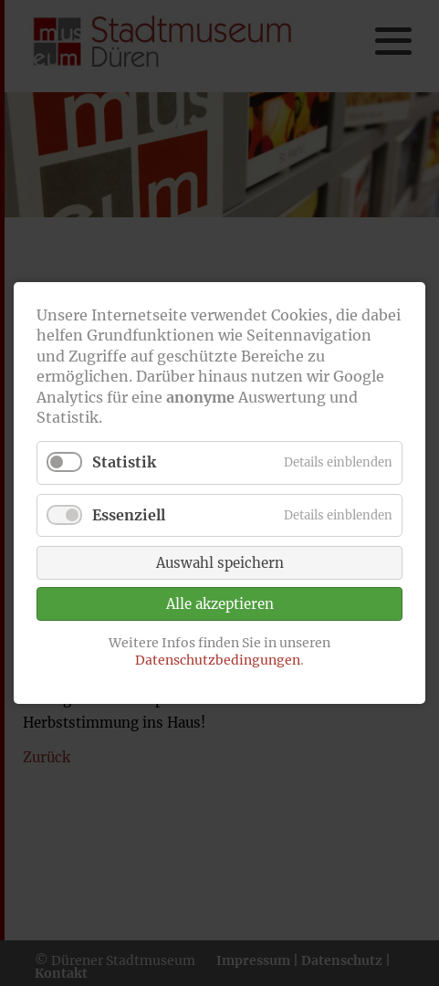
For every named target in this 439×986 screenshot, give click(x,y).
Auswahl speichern (220, 563)
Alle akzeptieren (220, 604)
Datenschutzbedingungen (217, 660)
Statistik (124, 462)
